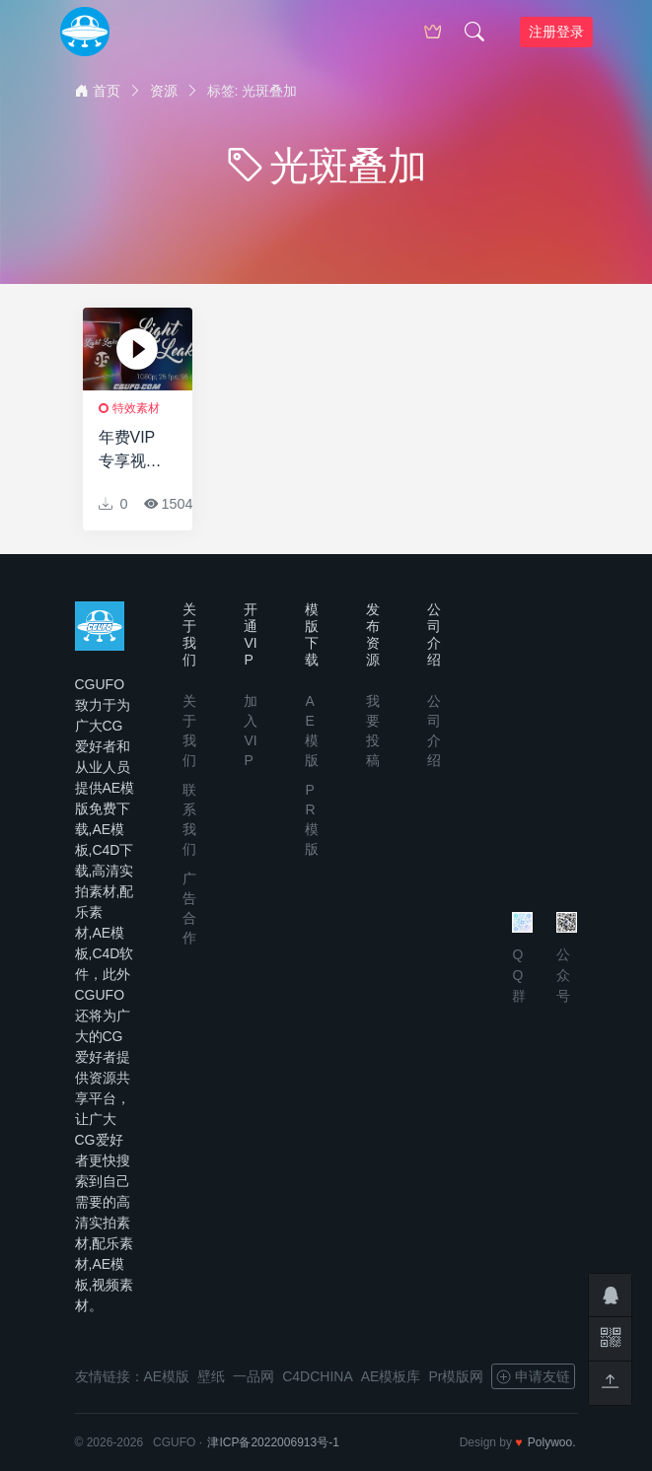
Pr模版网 (455, 1376)
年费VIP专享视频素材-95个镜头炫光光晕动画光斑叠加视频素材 (134, 451)
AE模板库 (391, 1376)
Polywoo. (552, 1442)
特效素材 (136, 408)
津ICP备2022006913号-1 (272, 1442)
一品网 (253, 1376)
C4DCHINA (317, 1376)
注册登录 (556, 31)
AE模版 (167, 1376)
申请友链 (533, 1376)
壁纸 (211, 1376)
